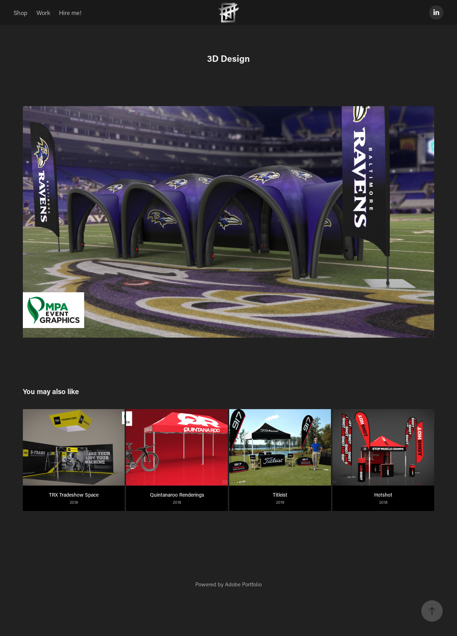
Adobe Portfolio (243, 584)
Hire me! (70, 12)
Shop (20, 12)
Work (43, 12)
